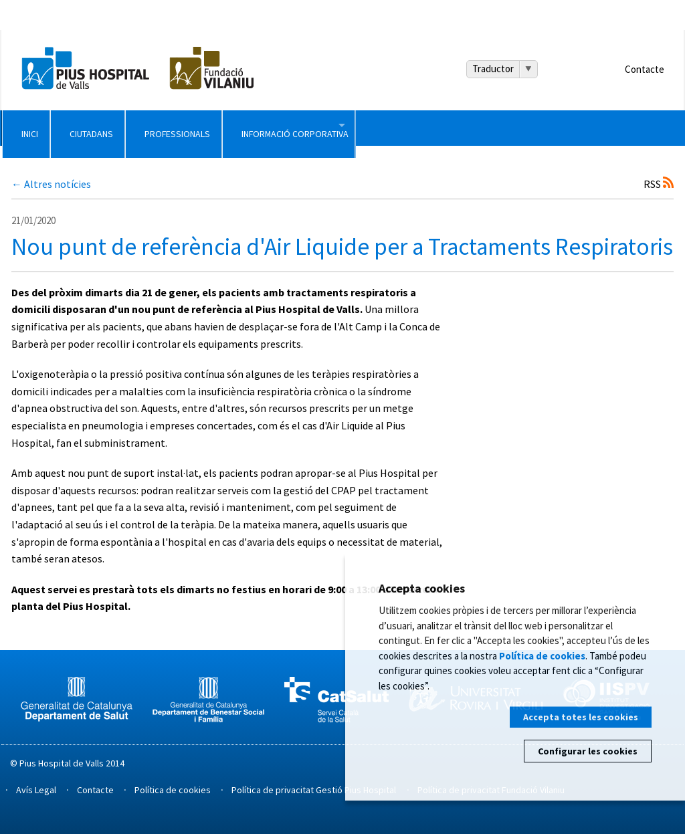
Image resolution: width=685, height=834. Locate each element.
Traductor (493, 68)
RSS (659, 184)
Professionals (339, 127)
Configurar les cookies (588, 751)
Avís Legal (36, 790)
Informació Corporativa (531, 127)
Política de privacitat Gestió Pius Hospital (313, 790)
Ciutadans (185, 127)
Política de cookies (172, 790)
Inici (58, 127)
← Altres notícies (51, 184)
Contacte (644, 69)
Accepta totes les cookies (580, 717)
